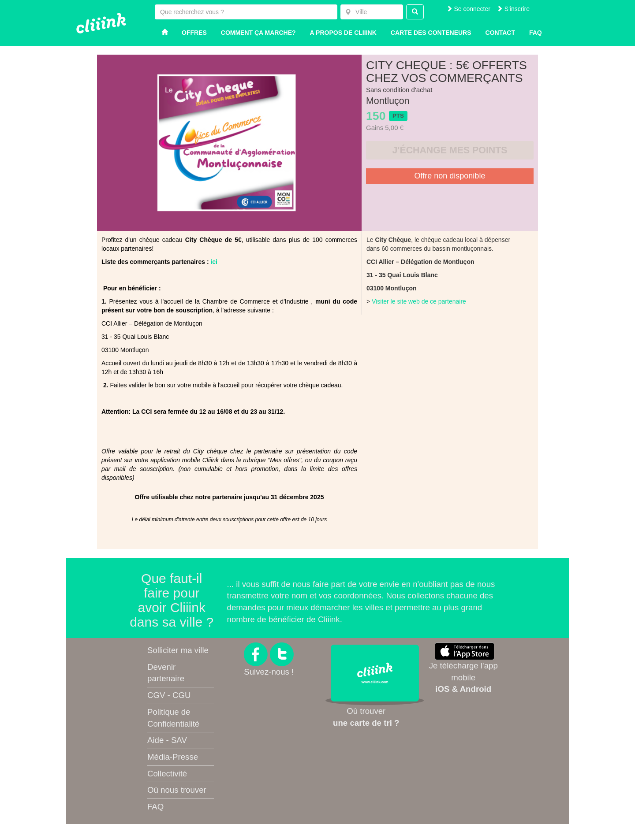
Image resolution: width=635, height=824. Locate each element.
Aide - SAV (167, 740)
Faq (535, 32)
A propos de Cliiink (343, 32)
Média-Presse (172, 756)
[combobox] (371, 11)
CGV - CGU (168, 695)
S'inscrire (513, 8)
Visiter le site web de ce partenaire (419, 301)
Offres (194, 32)
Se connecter (468, 8)
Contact (500, 32)
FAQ (155, 806)
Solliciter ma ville (178, 650)
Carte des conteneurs (431, 32)
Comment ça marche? (258, 32)
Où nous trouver (176, 789)
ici (213, 261)
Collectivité (167, 773)
